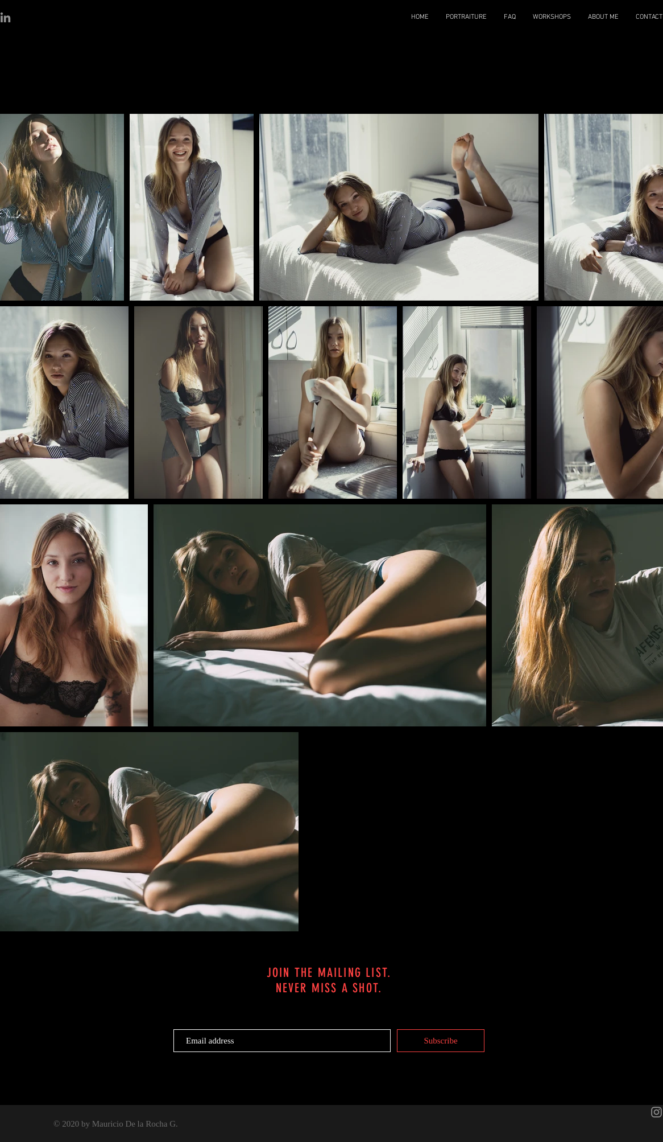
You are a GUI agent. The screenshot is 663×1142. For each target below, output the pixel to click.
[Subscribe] (440, 1040)
